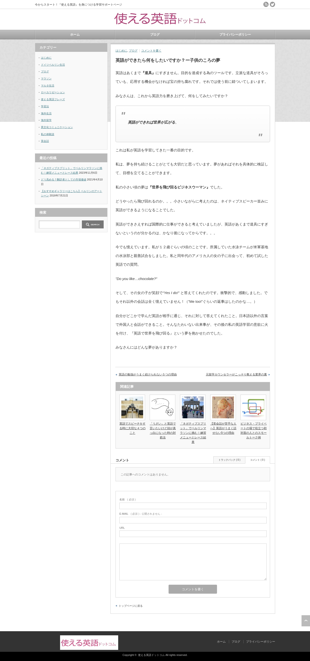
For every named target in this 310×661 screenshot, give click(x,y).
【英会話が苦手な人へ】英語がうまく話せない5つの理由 (223, 428)
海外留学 (46, 120)
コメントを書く (151, 50)
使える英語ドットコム (151, 654)
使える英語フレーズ (53, 99)
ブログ (155, 34)
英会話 (45, 141)
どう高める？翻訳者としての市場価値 (63, 179)
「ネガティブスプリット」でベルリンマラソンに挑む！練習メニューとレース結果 (193, 433)
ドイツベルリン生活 (53, 64)
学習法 (45, 106)
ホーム (75, 34)
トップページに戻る (131, 605)
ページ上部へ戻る (306, 620)
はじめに (121, 50)
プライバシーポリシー (235, 34)
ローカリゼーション (53, 92)
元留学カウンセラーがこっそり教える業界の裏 (236, 374)
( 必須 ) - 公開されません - (140, 513)
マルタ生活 (47, 85)
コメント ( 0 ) (257, 460)
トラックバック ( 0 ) (229, 460)
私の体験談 (47, 134)
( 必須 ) (127, 499)
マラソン (46, 78)
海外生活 (46, 113)
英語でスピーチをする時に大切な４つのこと (132, 428)
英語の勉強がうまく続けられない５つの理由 (148, 374)
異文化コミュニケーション (57, 127)
